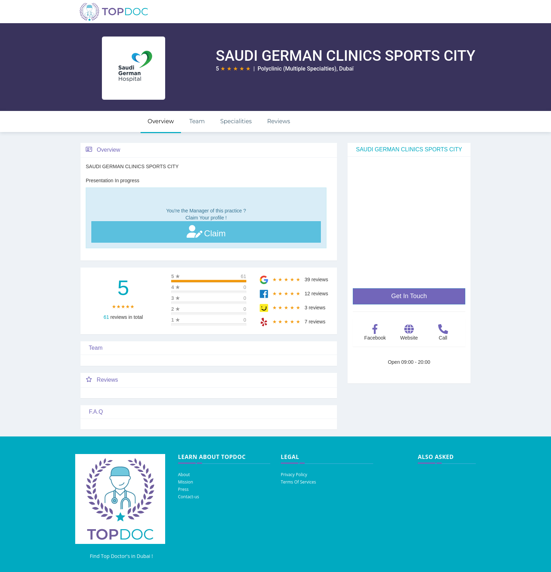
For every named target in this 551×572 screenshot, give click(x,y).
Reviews (278, 121)
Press (183, 489)
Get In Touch (409, 296)
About (184, 475)
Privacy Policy (294, 475)
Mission (185, 482)
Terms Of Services (298, 482)
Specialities (236, 121)
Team (197, 121)
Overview (161, 121)
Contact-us (188, 497)
